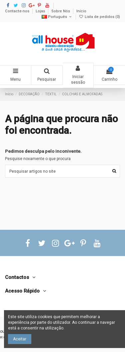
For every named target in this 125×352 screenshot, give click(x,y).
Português (57, 17)
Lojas (41, 11)
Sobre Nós (61, 11)
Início (81, 11)
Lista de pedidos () (99, 17)
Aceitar (19, 339)
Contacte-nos (17, 11)
